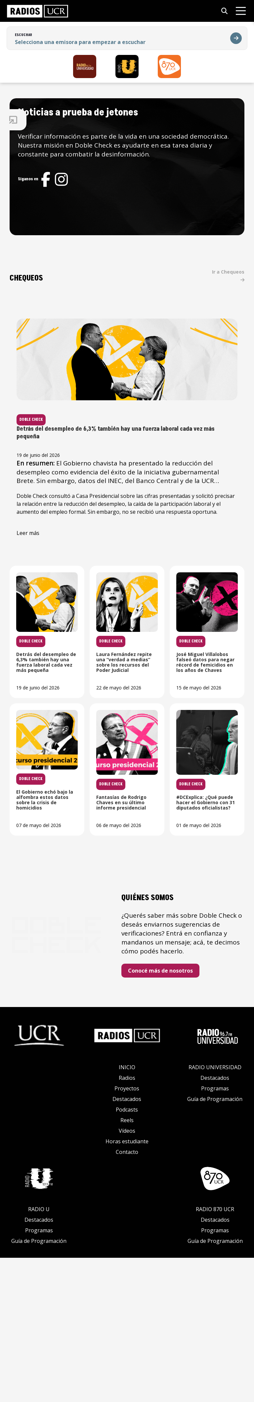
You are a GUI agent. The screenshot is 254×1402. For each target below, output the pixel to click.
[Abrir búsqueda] (224, 11)
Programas (215, 1232)
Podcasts (127, 1253)
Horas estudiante (127, 1285)
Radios (127, 1222)
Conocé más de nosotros (189, 1114)
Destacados (126, 1243)
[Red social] (94, 188)
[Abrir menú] (240, 11)
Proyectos (126, 1232)
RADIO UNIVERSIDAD (215, 1211)
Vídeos (127, 1275)
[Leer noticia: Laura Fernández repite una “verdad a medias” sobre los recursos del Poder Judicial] (199, 629)
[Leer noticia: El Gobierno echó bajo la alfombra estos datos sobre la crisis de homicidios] (199, 767)
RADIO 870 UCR (215, 1353)
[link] (37, 11)
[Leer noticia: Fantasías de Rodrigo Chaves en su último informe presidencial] (104, 905)
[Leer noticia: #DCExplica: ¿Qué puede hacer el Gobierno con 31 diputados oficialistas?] (199, 905)
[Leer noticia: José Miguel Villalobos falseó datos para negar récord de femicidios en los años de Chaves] (104, 767)
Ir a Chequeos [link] (232, 279)
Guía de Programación (214, 1243)
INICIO (127, 1211)
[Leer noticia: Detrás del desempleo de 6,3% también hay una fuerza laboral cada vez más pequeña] (151, 434)
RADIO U (39, 1353)
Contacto (127, 1296)
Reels (127, 1264)
